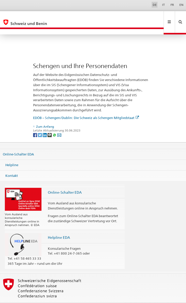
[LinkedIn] (45, 124)
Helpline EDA (59, 226)
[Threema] (50, 124)
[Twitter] (40, 124)
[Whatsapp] (54, 124)
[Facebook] (35, 124)
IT (163, 5)
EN (181, 5)
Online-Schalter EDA (18, 143)
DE (155, 5)
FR (172, 5)
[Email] (59, 124)
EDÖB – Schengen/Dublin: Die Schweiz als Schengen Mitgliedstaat (86, 107)
